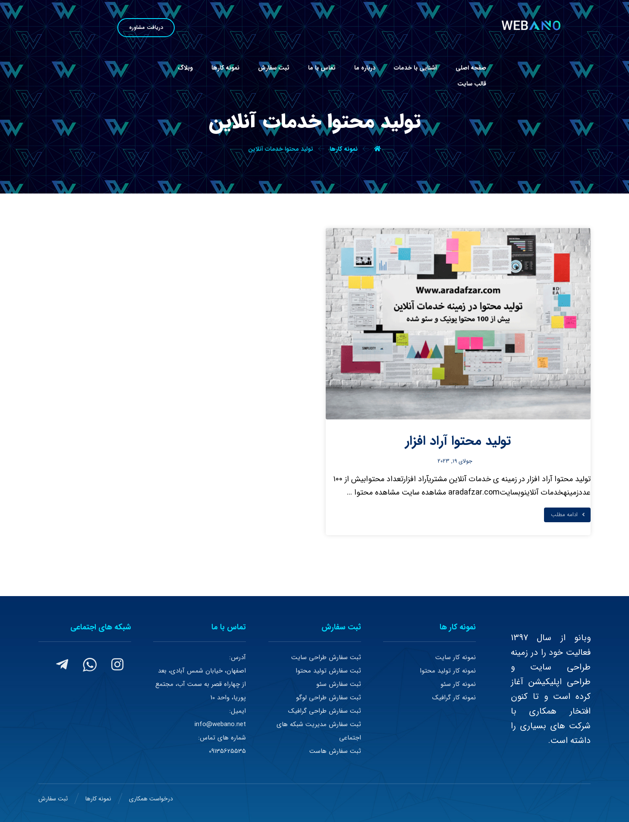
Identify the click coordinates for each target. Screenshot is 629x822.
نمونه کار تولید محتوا (448, 671)
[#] (117, 664)
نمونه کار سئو (458, 684)
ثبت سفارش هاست (335, 751)
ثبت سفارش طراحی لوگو (328, 697)
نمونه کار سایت (455, 657)
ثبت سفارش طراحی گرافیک (324, 711)
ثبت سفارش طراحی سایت (326, 657)
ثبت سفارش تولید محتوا (328, 671)
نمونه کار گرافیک (454, 697)
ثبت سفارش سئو (338, 684)
